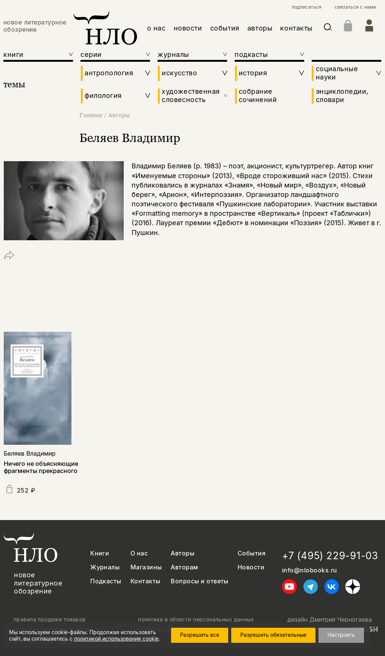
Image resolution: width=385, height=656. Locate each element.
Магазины (146, 567)
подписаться (307, 7)
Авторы (119, 114)
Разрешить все (199, 635)
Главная (91, 114)
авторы (259, 28)
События (251, 553)
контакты (296, 28)
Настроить (341, 635)
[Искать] (328, 28)
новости (188, 28)
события (224, 28)
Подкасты (105, 581)
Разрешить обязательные (273, 635)
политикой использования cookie (116, 638)
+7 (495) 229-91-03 (330, 555)
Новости (251, 567)
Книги (99, 553)
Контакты (145, 581)
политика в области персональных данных (196, 619)
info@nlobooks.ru (309, 570)
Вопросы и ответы (200, 581)
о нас (156, 28)
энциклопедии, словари (342, 95)
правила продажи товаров (50, 619)
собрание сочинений (258, 95)
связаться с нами (355, 7)
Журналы (105, 567)
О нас (139, 553)
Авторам (184, 567)
